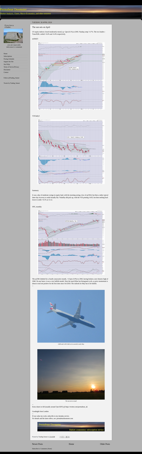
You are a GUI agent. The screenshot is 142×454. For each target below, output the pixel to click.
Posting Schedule (9, 59)
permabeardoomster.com (65, 418)
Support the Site (8, 61)
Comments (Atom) (46, 448)
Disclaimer (7, 70)
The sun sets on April (41, 27)
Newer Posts (37, 444)
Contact (6, 72)
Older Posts (105, 444)
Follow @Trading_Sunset (11, 78)
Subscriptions (8, 56)
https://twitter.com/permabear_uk (76, 407)
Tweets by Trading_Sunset (12, 83)
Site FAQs (7, 64)
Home (71, 444)
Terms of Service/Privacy (11, 67)
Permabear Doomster (13, 9)
